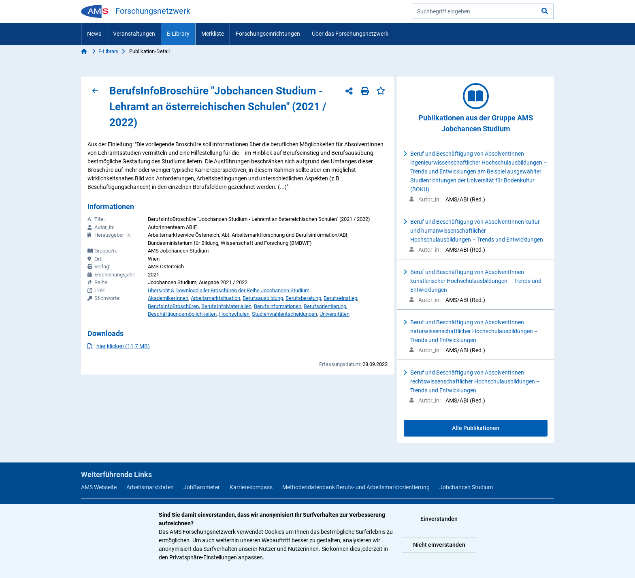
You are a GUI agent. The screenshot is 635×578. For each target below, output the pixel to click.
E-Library (178, 33)
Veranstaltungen (134, 33)
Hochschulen (234, 314)
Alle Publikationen (475, 428)
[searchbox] (483, 11)
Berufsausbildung (263, 298)
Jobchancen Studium (466, 487)
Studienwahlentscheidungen (284, 314)
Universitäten (334, 314)
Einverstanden (439, 519)
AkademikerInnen (168, 298)
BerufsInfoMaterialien (226, 306)
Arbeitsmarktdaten (150, 487)
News (94, 33)
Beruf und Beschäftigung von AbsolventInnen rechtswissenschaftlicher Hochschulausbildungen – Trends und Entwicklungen (475, 381)
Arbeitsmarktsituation (215, 298)
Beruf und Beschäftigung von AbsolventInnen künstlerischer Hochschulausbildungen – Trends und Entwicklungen (475, 281)
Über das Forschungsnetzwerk (350, 33)
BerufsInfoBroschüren (173, 306)
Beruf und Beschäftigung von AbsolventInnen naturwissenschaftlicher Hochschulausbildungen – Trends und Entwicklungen (474, 331)
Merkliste (212, 33)
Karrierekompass (251, 487)
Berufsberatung (303, 298)
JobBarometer (201, 487)
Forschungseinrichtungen (268, 33)
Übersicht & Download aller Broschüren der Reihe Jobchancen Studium (228, 290)
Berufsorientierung (325, 306)
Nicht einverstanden (439, 545)
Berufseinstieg (340, 298)
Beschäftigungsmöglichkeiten (182, 314)
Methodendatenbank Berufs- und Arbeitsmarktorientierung (356, 487)
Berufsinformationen (277, 306)
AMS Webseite (99, 487)
